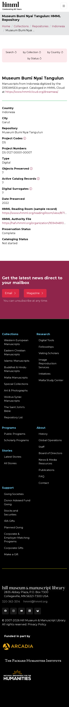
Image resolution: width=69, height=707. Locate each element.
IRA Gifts (9, 520)
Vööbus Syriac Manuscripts (13, 398)
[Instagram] (13, 611)
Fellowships (46, 346)
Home (6, 26)
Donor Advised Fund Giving (17, 502)
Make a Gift (11, 554)
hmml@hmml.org (35, 601)
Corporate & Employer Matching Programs (16, 537)
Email (10, 293)
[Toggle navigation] (64, 6)
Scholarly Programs (16, 440)
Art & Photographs (16, 390)
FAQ (41, 476)
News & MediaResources (48, 461)
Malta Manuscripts (16, 377)
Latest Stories (12, 456)
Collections (21, 26)
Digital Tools (46, 340)
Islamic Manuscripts (16, 360)
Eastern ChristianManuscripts (14, 352)
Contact (44, 482)
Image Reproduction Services (47, 363)
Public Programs (14, 433)
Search (11, 52)
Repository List (13, 417)
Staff (41, 446)
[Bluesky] (37, 611)
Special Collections (16, 384)
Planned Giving (13, 527)
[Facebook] (5, 611)
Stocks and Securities (11, 512)
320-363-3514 (11, 601)
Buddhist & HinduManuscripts (15, 369)
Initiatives (44, 373)
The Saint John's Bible (14, 409)
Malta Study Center (51, 380)
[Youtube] (21, 611)
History (43, 433)
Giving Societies (14, 494)
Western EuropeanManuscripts (16, 342)
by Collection (32, 52)
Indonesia (58, 26)
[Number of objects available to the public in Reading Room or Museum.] (38, 178)
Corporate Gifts (13, 548)
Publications (46, 470)
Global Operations (50, 440)
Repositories (40, 26)
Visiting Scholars (49, 353)
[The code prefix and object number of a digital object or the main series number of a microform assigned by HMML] (24, 138)
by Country (55, 52)
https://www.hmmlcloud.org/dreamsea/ (31, 91)
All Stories (10, 463)
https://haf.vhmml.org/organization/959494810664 (35, 223)
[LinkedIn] (29, 611)
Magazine (35, 293)
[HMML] (12, 5)
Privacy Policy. (37, 624)
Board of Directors (50, 453)
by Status (35, 58)
